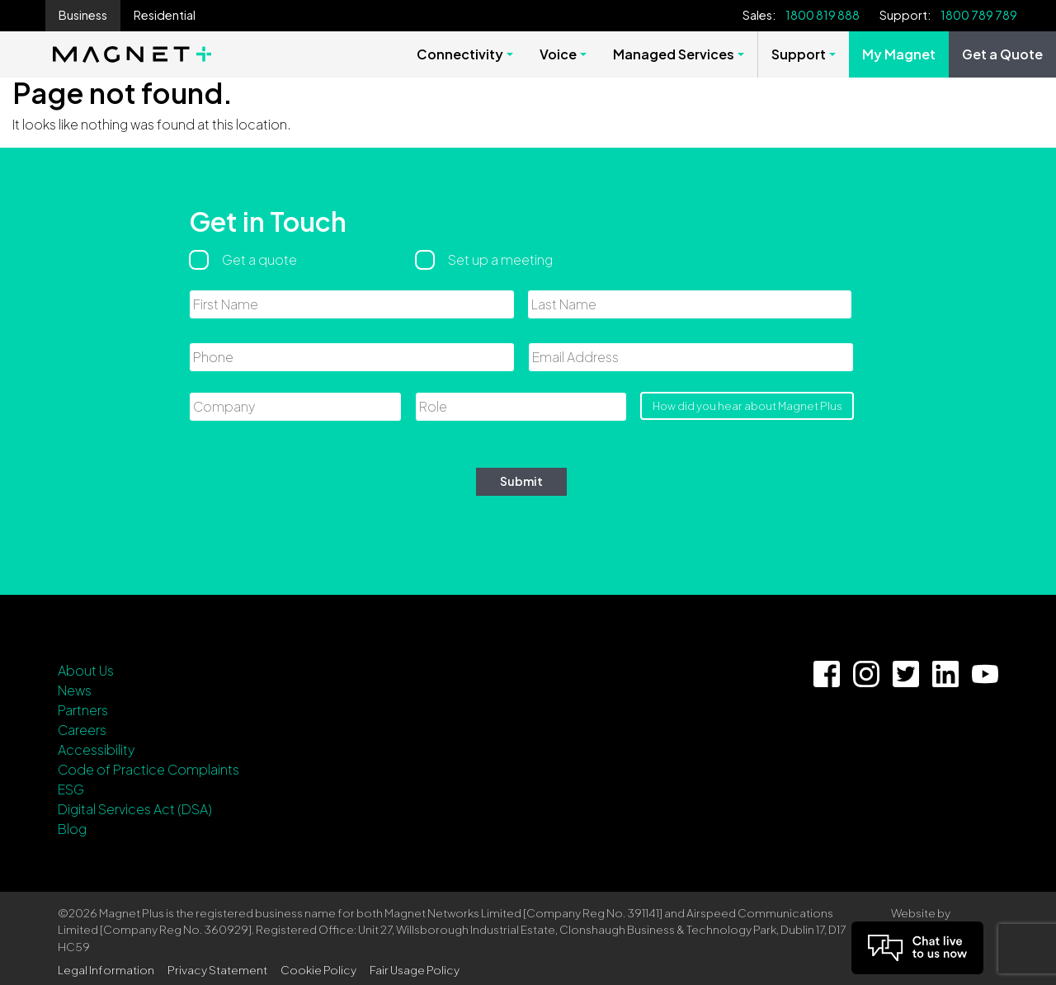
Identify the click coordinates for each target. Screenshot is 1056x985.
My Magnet (899, 54)
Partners (83, 710)
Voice (558, 54)
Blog (72, 828)
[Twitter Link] (906, 674)
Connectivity (460, 54)
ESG (71, 789)
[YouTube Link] (985, 674)
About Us (86, 670)
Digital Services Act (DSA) (135, 809)
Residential (165, 14)
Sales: (759, 14)
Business (83, 14)
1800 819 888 (822, 14)
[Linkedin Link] (945, 674)
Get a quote (259, 259)
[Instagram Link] (866, 674)
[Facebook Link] (826, 674)
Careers (82, 729)
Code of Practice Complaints (148, 769)
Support (798, 54)
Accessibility (96, 749)
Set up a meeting (500, 259)
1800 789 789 (978, 14)
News (75, 690)
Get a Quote (1002, 54)
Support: (905, 14)
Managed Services (673, 54)
